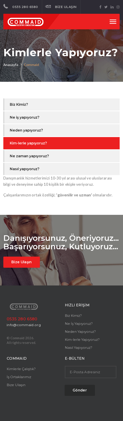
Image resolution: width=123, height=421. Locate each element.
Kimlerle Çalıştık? (21, 369)
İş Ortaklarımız (19, 377)
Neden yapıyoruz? (26, 130)
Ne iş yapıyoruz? (24, 117)
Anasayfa (10, 64)
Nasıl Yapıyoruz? (78, 347)
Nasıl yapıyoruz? (24, 169)
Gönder (80, 390)
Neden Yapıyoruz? (80, 331)
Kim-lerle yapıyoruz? (28, 143)
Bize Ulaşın (21, 262)
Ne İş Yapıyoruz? (79, 323)
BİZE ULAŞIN (61, 6)
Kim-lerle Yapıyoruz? (82, 339)
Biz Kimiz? (19, 104)
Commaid (31, 64)
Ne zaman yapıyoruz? (29, 156)
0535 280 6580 (20, 6)
